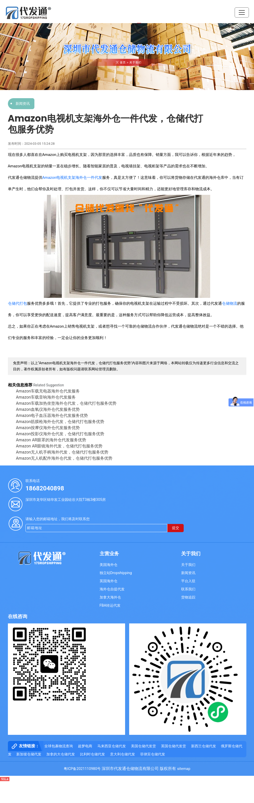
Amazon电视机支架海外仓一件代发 (72, 177)
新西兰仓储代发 (203, 746)
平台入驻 (188, 581)
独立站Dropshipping (116, 573)
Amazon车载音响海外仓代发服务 (46, 397)
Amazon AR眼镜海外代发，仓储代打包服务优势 (59, 446)
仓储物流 (229, 303)
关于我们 (188, 565)
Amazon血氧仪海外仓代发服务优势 (48, 409)
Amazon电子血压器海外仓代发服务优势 (52, 415)
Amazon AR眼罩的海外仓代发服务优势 (51, 439)
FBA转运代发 (110, 605)
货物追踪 (188, 597)
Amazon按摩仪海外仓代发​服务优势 (48, 427)
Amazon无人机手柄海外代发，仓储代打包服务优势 (62, 452)
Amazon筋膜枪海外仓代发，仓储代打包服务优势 (60, 421)
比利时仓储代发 (92, 754)
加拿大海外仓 (110, 597)
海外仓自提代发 (112, 589)
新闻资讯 (23, 103)
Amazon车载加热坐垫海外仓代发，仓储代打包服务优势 (66, 403)
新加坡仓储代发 (28, 754)
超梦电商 (85, 746)
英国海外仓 (108, 581)
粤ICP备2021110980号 (82, 769)
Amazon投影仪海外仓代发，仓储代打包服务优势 (60, 433)
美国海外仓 (108, 565)
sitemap (183, 769)
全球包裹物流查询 (58, 746)
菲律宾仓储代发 (152, 754)
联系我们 (188, 589)
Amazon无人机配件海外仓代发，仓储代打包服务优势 (64, 458)
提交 (175, 528)
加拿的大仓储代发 (60, 754)
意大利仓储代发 (122, 754)
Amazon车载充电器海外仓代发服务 (48, 391)
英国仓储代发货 (173, 746)
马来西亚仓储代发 (111, 746)
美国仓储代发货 (143, 746)
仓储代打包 (17, 303)
